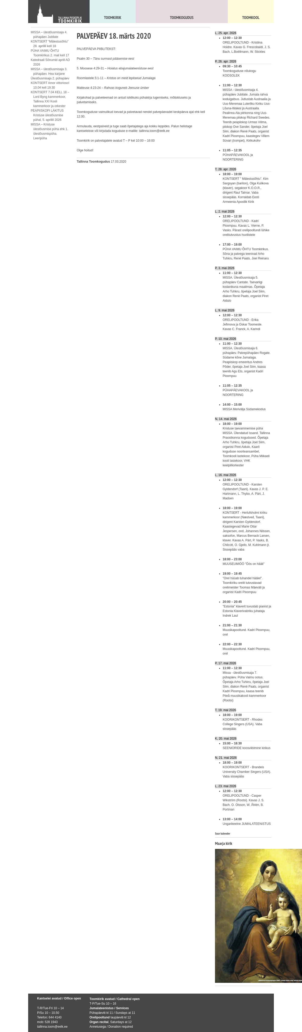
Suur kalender (222, 833)
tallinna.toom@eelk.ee (154, 131)
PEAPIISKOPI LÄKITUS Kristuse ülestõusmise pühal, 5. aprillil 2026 (47, 115)
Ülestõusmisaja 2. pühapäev (50, 78)
